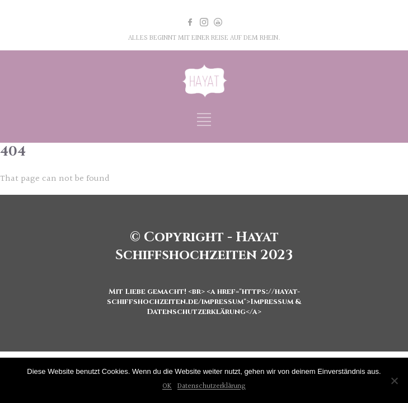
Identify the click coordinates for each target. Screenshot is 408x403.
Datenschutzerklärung (211, 386)
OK (167, 386)
